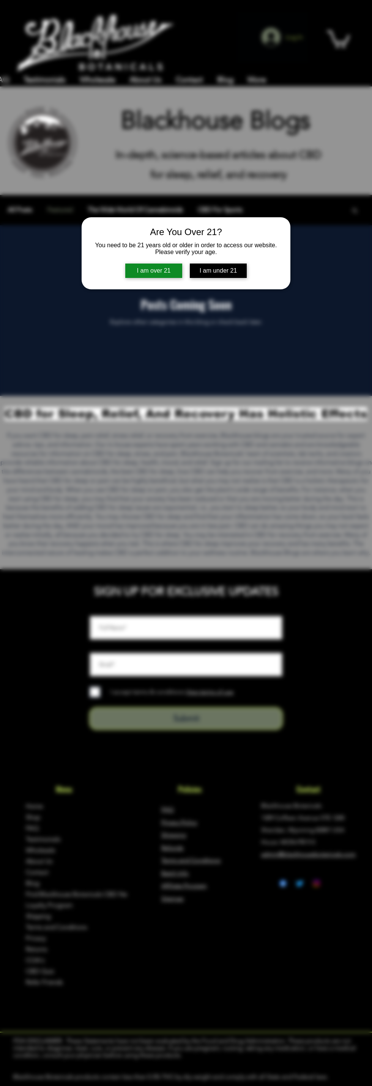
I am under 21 (218, 270)
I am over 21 (154, 270)
